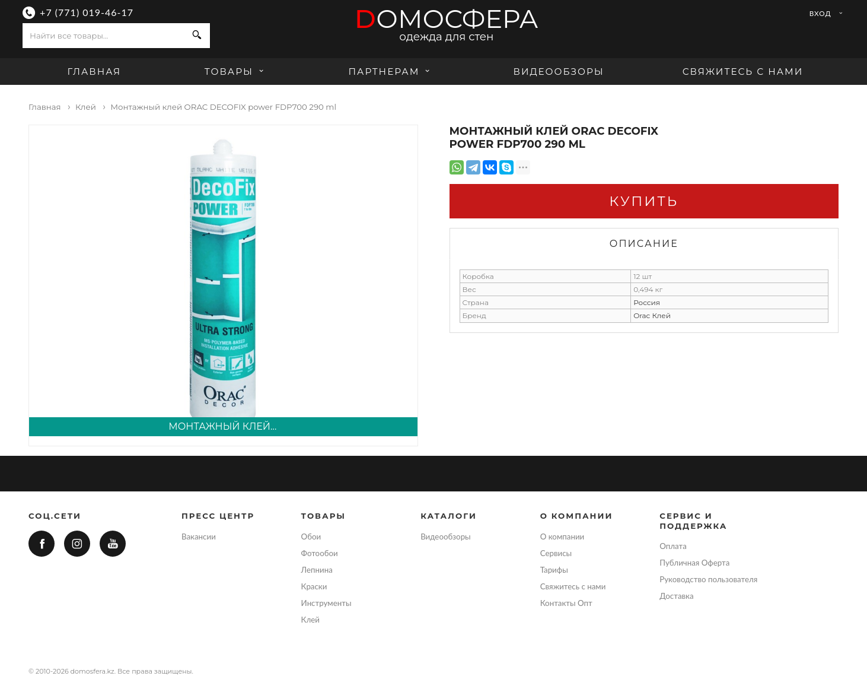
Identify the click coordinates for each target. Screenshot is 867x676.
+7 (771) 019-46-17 (86, 12)
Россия (646, 302)
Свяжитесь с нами (743, 71)
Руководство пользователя (708, 579)
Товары (236, 71)
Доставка (676, 596)
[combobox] (103, 36)
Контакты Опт (566, 603)
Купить (643, 201)
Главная (95, 71)
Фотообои (319, 553)
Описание (644, 243)
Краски (314, 586)
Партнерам (390, 71)
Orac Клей (652, 315)
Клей (310, 619)
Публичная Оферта (694, 562)
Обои (311, 536)
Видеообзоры (559, 71)
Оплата (673, 546)
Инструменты (326, 603)
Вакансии (198, 536)
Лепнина (317, 570)
